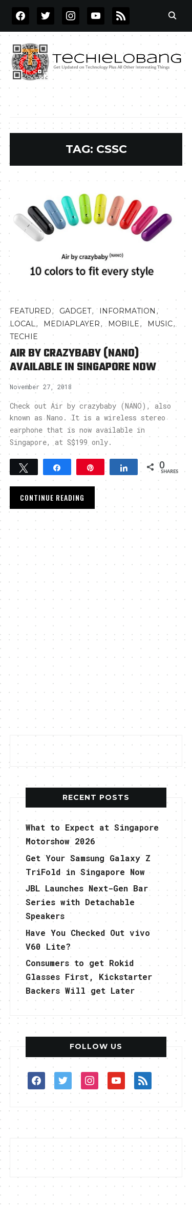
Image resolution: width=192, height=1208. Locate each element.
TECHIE (24, 336)
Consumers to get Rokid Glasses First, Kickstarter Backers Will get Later (89, 976)
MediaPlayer (72, 323)
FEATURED (30, 311)
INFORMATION (127, 311)
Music (160, 323)
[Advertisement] (96, 625)
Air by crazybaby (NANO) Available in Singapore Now (83, 360)
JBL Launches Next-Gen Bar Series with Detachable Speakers (87, 902)
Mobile (123, 323)
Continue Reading (52, 497)
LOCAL (22, 323)
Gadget (75, 311)
